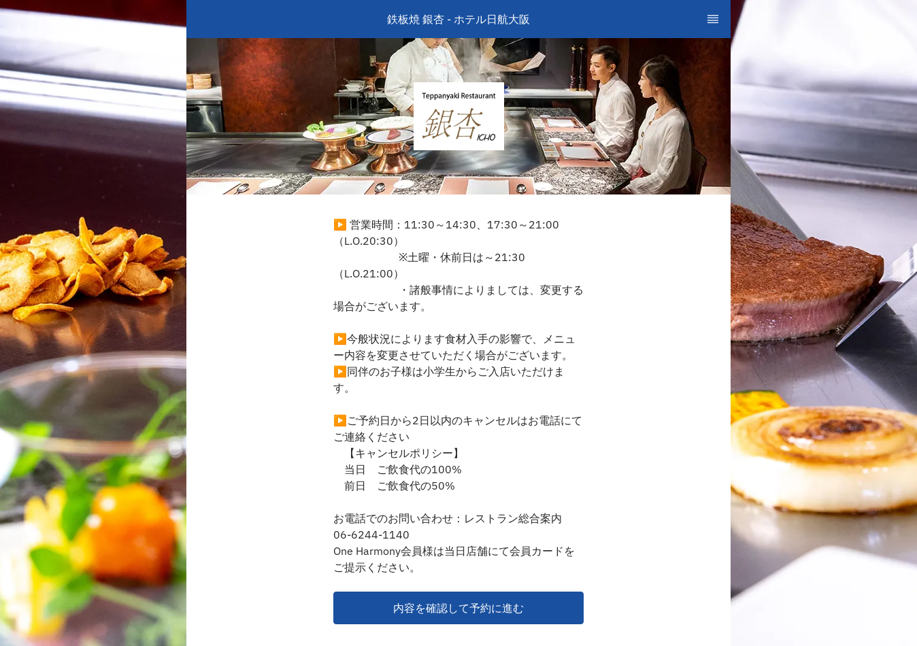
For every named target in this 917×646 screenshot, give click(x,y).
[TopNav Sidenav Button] (713, 19)
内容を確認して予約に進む (458, 608)
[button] (458, 608)
